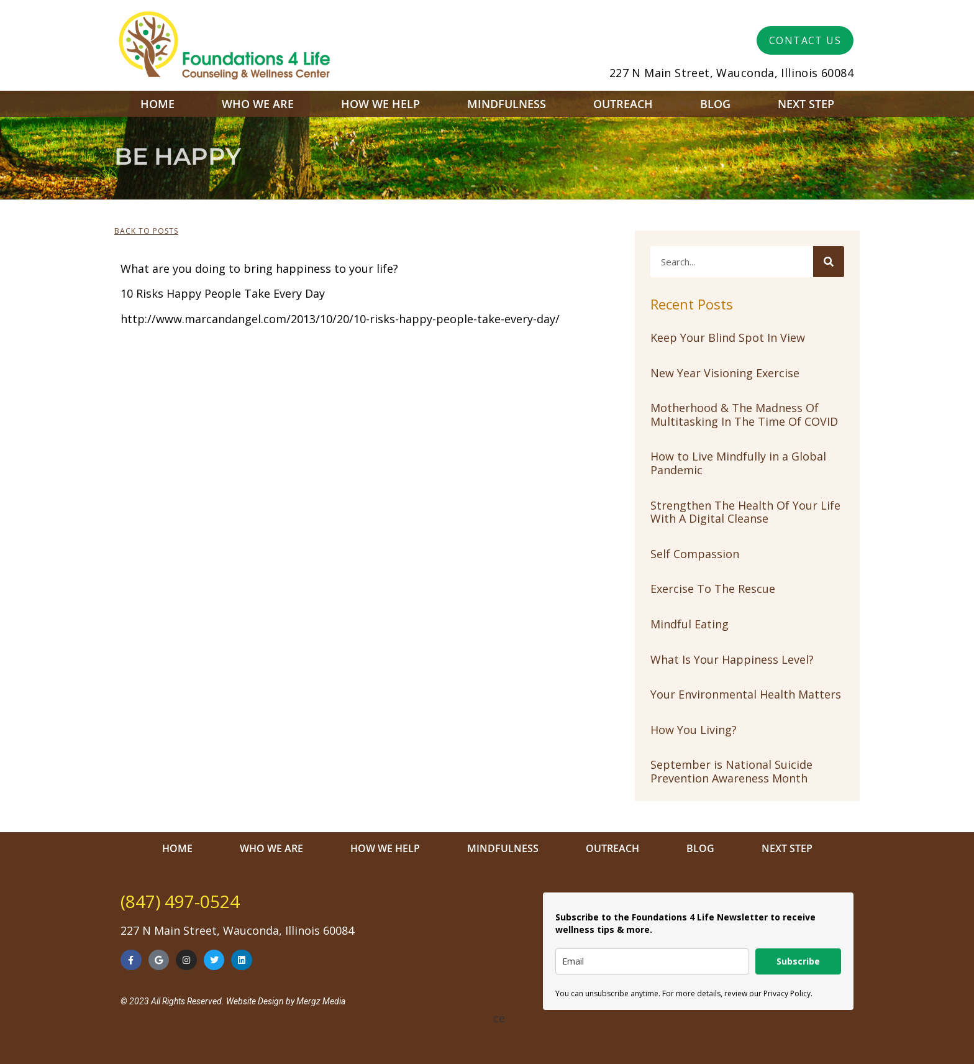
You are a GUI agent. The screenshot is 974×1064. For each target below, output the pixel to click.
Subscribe (798, 961)
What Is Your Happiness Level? (732, 659)
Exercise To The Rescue (712, 588)
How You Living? (693, 729)
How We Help (380, 104)
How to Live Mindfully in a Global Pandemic (738, 463)
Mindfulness (506, 104)
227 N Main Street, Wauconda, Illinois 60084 (731, 72)
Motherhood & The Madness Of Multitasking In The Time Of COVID (744, 414)
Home (157, 104)
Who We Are (258, 104)
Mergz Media (320, 1001)
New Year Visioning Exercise (724, 372)
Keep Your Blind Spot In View (727, 337)
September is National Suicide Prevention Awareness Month (731, 771)
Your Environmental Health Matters (745, 694)
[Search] (828, 261)
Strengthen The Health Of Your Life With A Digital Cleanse (745, 512)
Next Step (806, 104)
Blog (715, 104)
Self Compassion (694, 553)
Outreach (623, 104)
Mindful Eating (689, 624)
